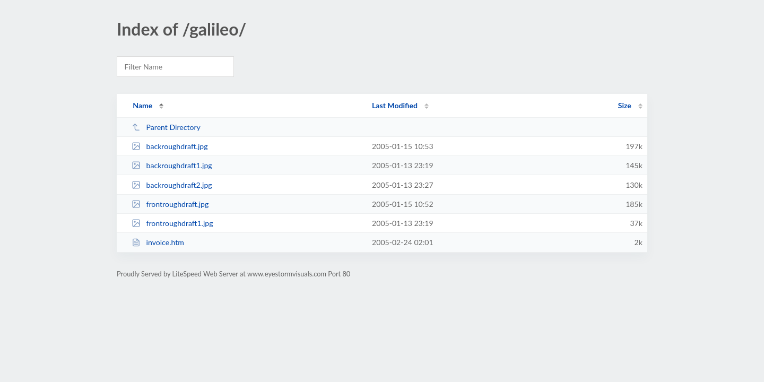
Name (142, 105)
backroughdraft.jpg (169, 146)
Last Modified (395, 105)
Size (624, 105)
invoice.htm (158, 242)
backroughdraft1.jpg (172, 165)
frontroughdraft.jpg (170, 204)
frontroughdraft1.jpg (172, 223)
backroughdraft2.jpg (172, 184)
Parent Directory (166, 127)
